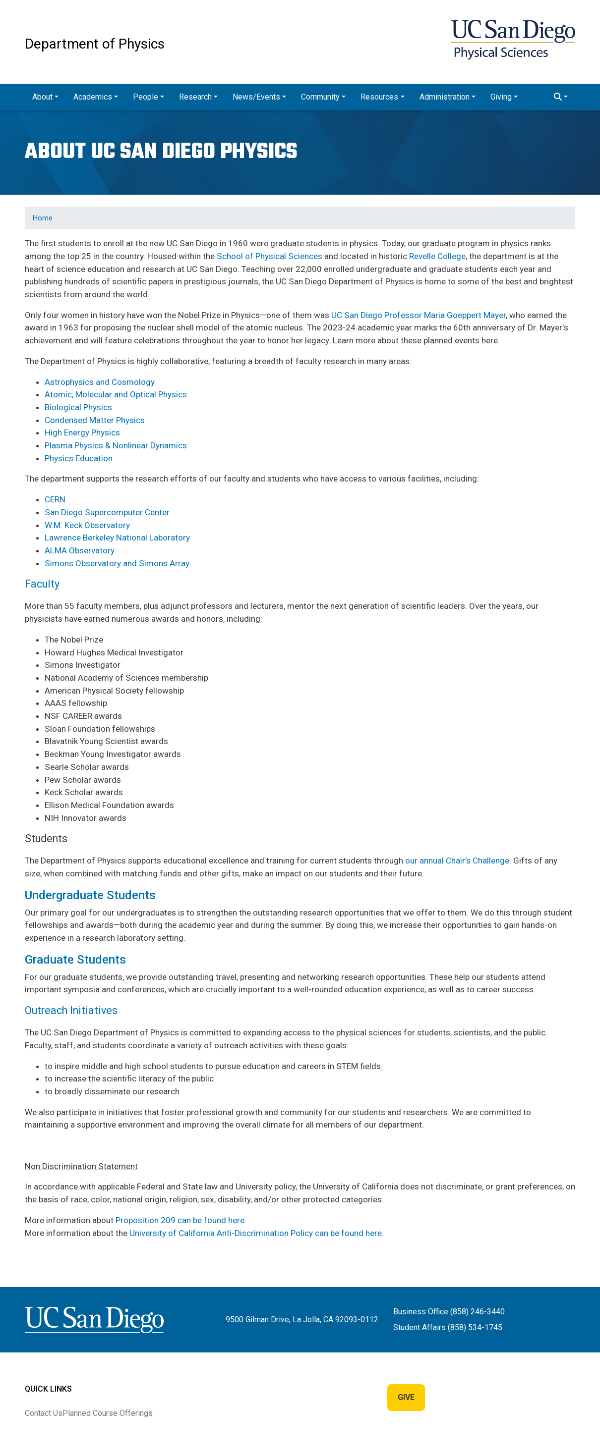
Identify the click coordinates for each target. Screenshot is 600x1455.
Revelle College (437, 256)
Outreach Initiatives (71, 1010)
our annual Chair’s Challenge (457, 860)
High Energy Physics (82, 432)
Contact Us (43, 1413)
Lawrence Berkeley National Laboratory (117, 537)
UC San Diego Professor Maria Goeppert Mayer (418, 315)
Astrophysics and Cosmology (100, 382)
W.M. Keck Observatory (87, 525)
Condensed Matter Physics (95, 420)
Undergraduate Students (90, 895)
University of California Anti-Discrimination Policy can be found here (255, 1233)
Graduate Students (75, 960)
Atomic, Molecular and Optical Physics (116, 394)
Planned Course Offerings (107, 1413)
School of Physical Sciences (269, 256)
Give (406, 1397)
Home (43, 218)
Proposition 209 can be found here (180, 1220)
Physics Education (79, 458)
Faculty (42, 584)
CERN (55, 499)
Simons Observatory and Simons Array (117, 563)
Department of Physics (95, 44)
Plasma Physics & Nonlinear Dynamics (116, 445)
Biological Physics (78, 407)
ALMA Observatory (80, 550)
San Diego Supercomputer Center (107, 512)
